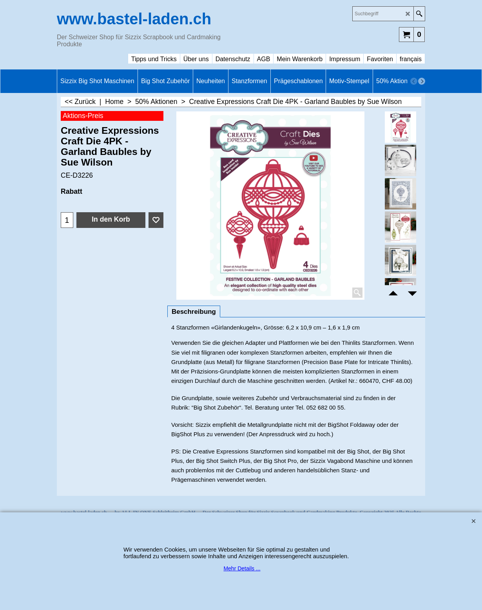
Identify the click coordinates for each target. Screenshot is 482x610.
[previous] (413, 81)
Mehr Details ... (241, 568)
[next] (421, 81)
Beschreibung (194, 311)
